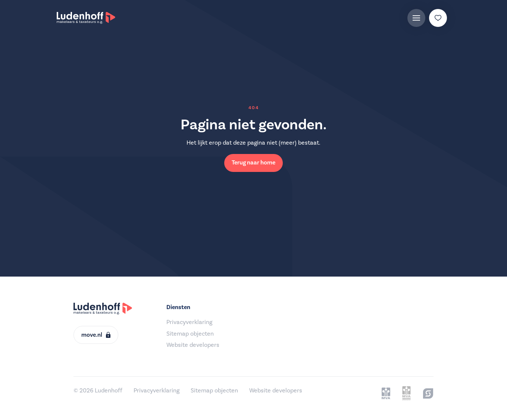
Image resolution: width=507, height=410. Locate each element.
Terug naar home (253, 162)
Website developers (192, 345)
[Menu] (416, 18)
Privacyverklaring (189, 322)
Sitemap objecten (190, 333)
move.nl (95, 335)
